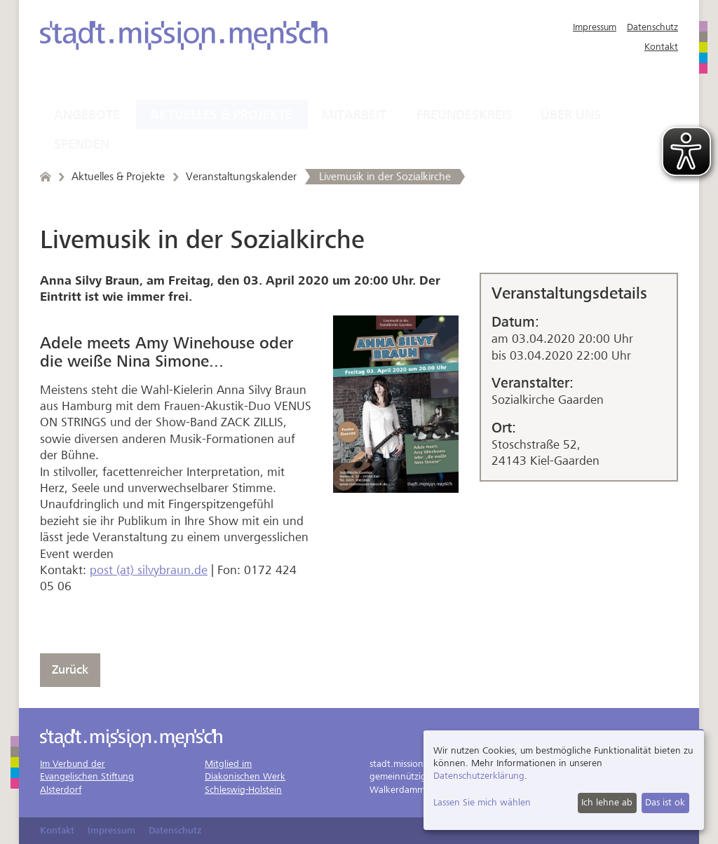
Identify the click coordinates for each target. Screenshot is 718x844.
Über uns (571, 115)
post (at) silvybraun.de (149, 570)
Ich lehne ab (606, 802)
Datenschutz (652, 27)
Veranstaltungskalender (241, 176)
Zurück (70, 669)
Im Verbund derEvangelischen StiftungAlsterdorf (87, 776)
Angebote (87, 115)
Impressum (594, 27)
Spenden (81, 144)
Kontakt (661, 47)
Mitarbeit (354, 115)
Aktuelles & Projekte (221, 115)
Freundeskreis (464, 115)
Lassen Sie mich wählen (482, 802)
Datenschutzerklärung (478, 776)
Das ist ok (665, 802)
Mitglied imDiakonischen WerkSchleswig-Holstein (245, 776)
